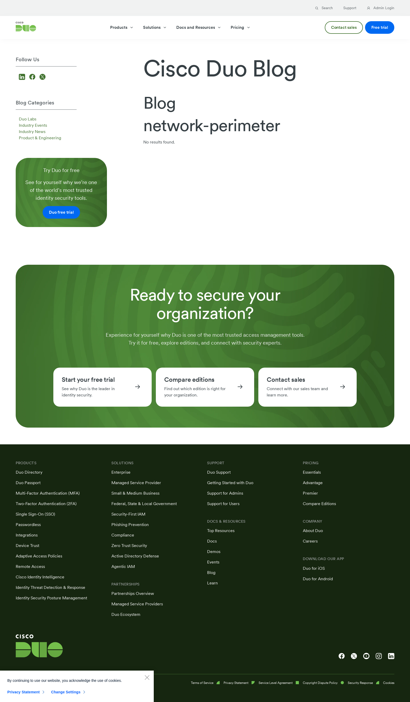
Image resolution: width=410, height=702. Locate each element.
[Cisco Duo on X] (354, 656)
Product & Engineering (40, 137)
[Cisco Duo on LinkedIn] (391, 656)
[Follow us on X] (42, 77)
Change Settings (66, 697)
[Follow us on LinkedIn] (23, 77)
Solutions (155, 27)
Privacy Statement (23, 697)
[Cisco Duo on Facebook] (342, 656)
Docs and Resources (198, 27)
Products (122, 27)
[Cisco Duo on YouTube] (366, 656)
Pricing (240, 27)
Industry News (32, 131)
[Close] (147, 682)
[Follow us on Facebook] (33, 77)
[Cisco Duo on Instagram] (379, 656)
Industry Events (33, 125)
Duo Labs (27, 119)
